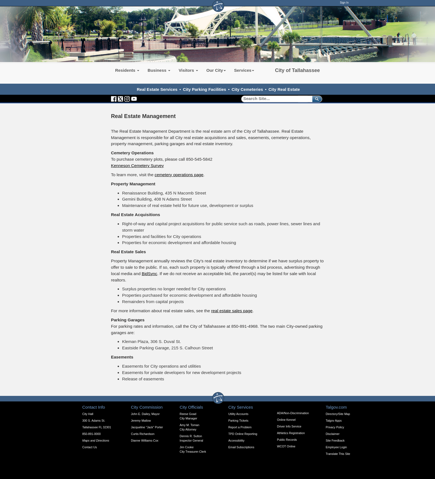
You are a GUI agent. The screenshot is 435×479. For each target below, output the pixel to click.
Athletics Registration (291, 433)
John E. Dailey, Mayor (145, 414)
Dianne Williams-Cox (144, 440)
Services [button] (244, 70)
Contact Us (89, 447)
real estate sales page (231, 310)
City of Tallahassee (297, 70)
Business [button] (159, 70)
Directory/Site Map (338, 414)
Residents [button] (127, 70)
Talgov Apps (334, 420)
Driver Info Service (289, 426)
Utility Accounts (238, 414)
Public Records (287, 439)
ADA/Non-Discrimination (293, 413)
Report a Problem (240, 427)
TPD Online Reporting (242, 434)
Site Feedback (335, 440)
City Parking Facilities (204, 89)
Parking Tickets (238, 420)
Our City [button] (216, 70)
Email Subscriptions (241, 447)
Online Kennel (286, 419)
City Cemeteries (247, 89)
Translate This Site (338, 453)
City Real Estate (284, 89)
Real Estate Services (157, 89)
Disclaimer (333, 434)
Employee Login (336, 447)
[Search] (274, 99)
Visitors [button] (188, 70)
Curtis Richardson (143, 434)
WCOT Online (286, 446)
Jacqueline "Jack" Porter (147, 427)
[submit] (316, 98)
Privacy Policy (335, 427)
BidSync (149, 273)
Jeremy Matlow (141, 420)
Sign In (344, 2)
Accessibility (236, 440)
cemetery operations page (179, 174)
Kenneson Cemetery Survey (137, 165)
